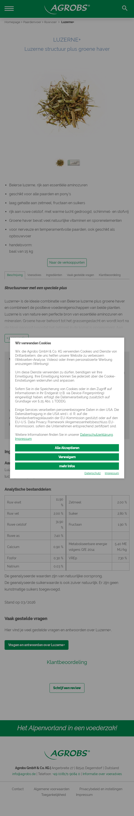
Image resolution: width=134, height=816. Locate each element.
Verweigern (67, 457)
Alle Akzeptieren (67, 448)
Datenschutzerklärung (96, 434)
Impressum (23, 438)
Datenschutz (92, 473)
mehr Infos (67, 466)
